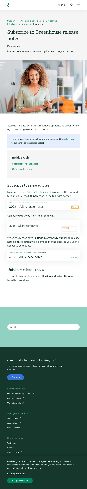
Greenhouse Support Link (8, 5)
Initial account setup (17, 24)
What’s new (12, 418)
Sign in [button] (62, 4)
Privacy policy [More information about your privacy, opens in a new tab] (34, 468)
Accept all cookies (20, 480)
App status (12, 423)
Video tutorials (14, 403)
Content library (14, 398)
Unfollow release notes (23, 169)
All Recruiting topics (31, 21)
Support (11, 21)
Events (10, 447)
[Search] (44, 327)
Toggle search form (71, 5)
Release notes (13, 427)
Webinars (11, 443)
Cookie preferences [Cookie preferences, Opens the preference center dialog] (16, 473)
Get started (51, 21)
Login (14, 139)
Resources (38, 24)
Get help (16, 377)
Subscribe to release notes (25, 163)
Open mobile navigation (79, 5)
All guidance (13, 452)
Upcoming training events (19, 393)
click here (69, 139)
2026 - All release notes (40, 191)
